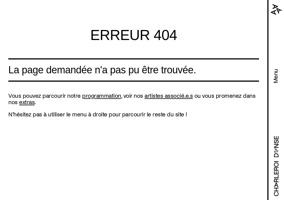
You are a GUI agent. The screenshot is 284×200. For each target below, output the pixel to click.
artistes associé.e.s (168, 96)
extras (27, 102)
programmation (101, 96)
